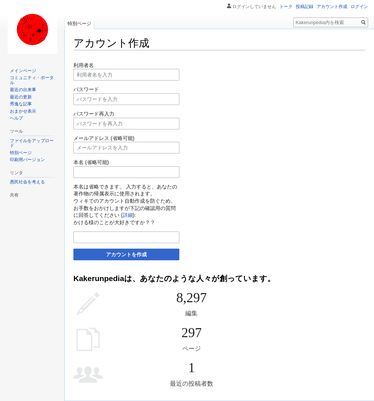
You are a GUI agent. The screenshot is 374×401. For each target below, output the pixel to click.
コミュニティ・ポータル (32, 80)
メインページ (23, 70)
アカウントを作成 (126, 254)
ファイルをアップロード (32, 143)
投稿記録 (304, 6)
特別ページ (79, 23)
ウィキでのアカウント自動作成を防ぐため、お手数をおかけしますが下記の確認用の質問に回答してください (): (124, 208)
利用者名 (83, 65)
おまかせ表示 (23, 111)
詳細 (128, 215)
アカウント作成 (332, 6)
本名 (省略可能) (91, 162)
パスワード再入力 (93, 114)
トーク (286, 6)
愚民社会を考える (27, 181)
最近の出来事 (23, 89)
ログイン (359, 6)
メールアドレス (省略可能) (103, 138)
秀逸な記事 (21, 103)
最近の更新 (21, 97)
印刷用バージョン (27, 159)
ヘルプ (16, 118)
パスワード (86, 89)
